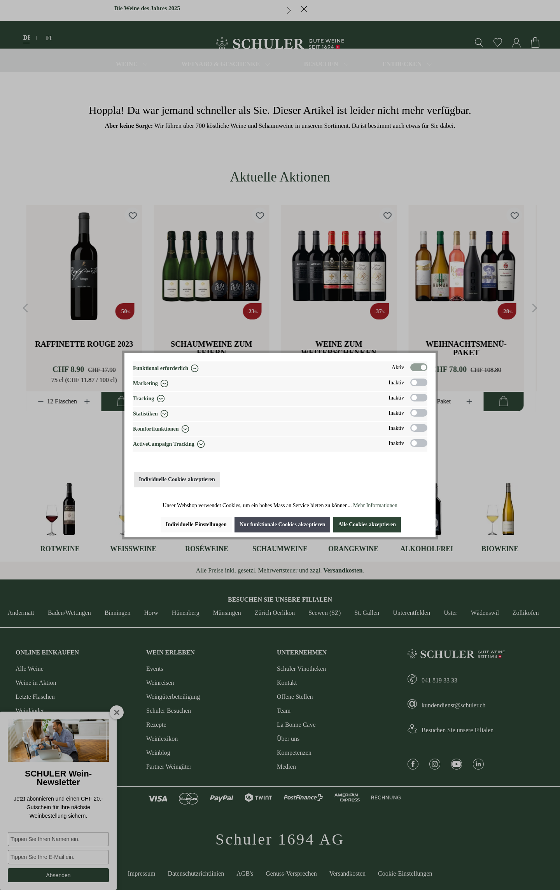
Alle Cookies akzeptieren (367, 524)
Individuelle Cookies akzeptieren (177, 479)
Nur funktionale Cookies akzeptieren (282, 524)
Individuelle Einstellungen (196, 524)
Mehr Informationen (375, 505)
